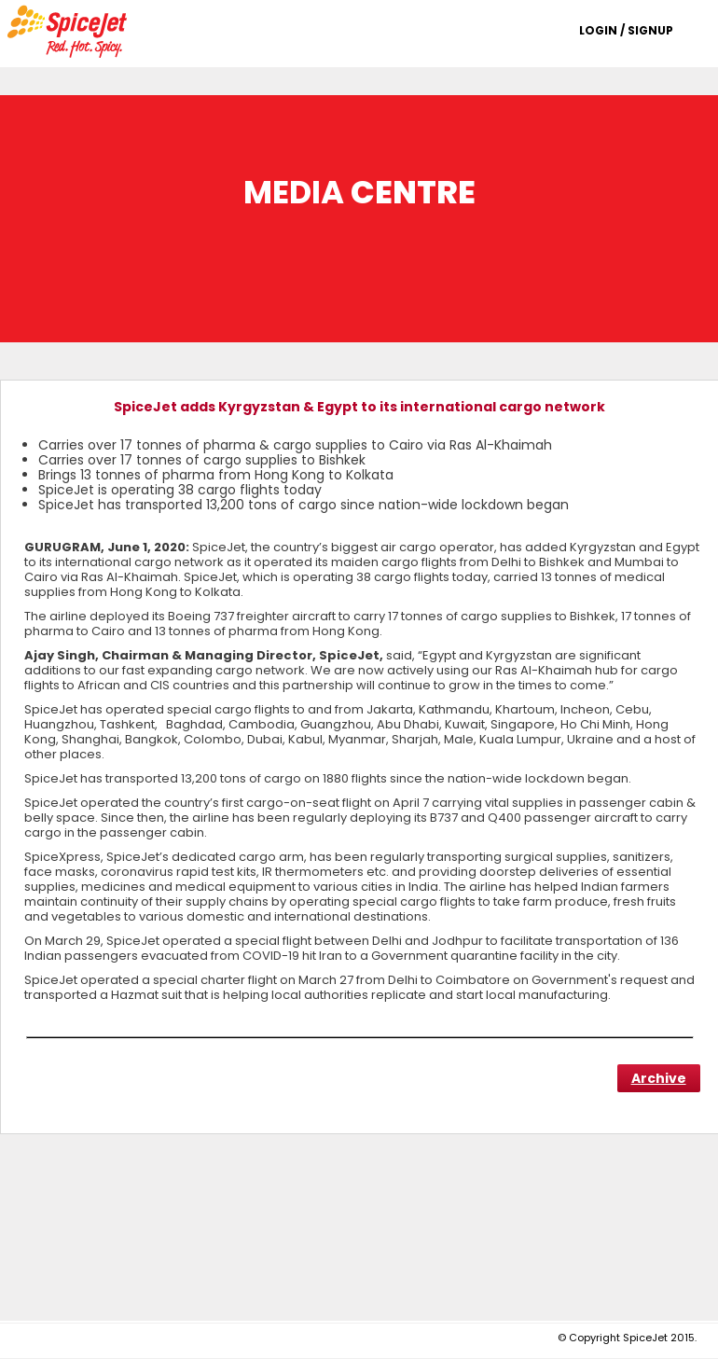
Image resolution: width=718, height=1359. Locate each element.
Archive (658, 1078)
